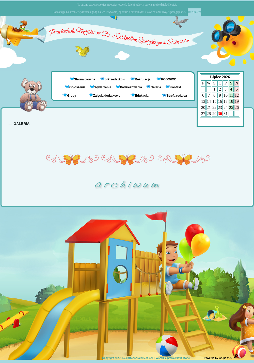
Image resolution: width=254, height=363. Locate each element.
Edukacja (140, 95)
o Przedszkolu (115, 79)
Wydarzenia (100, 87)
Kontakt (175, 87)
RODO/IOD (169, 79)
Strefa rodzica (174, 95)
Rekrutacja (143, 79)
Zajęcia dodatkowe (104, 95)
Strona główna (85, 79)
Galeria (153, 87)
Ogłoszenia (75, 87)
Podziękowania (129, 87)
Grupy (69, 95)
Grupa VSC (225, 358)
